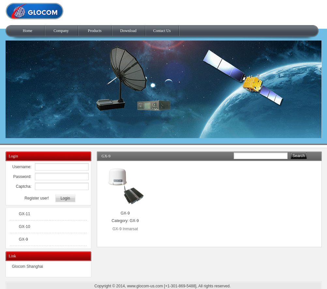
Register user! (36, 198)
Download (128, 30)
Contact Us (162, 30)
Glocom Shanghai (27, 266)
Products (95, 30)
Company (61, 30)
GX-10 (24, 226)
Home (27, 30)
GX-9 (125, 213)
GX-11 (24, 214)
